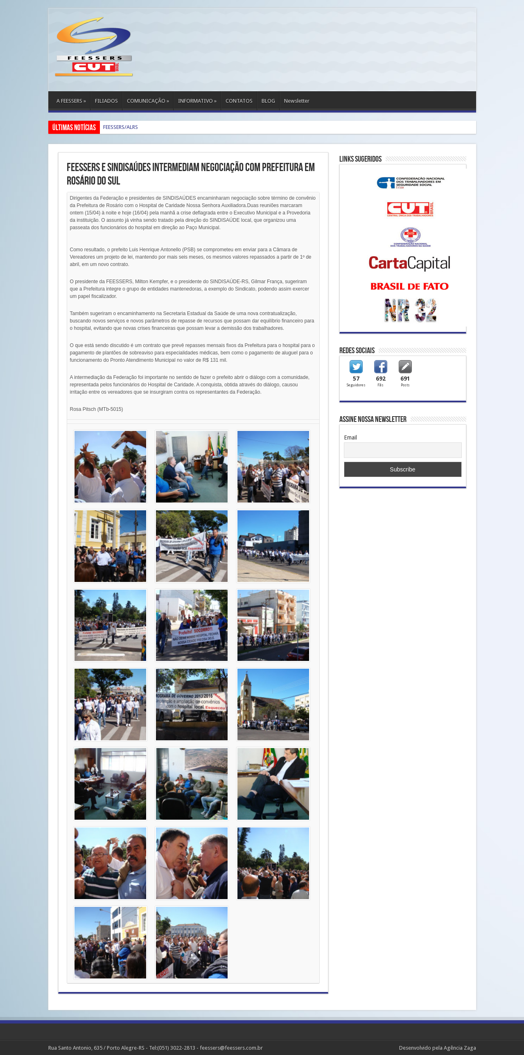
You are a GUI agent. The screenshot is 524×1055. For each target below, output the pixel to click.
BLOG (268, 101)
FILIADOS (106, 101)
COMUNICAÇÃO (148, 101)
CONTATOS (239, 101)
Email (350, 437)
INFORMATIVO (197, 101)
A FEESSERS (71, 101)
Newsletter (296, 101)
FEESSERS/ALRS (120, 127)
